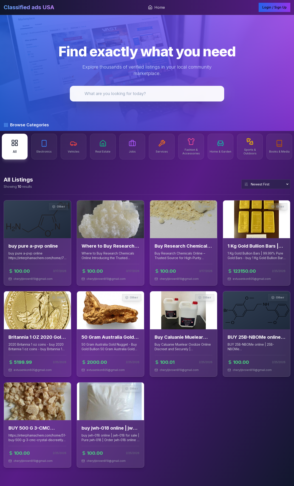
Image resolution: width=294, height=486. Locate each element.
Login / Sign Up (274, 7)
